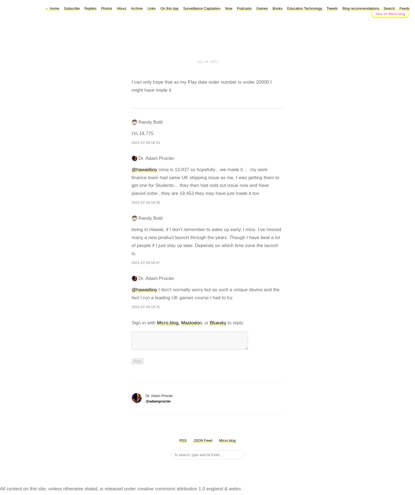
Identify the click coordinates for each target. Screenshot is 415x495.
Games (262, 8)
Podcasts (244, 8)
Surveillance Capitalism (202, 8)
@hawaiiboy (144, 169)
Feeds (404, 8)
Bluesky (218, 322)
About (121, 8)
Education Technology (305, 8)
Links (151, 8)
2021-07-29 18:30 (146, 202)
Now (228, 8)
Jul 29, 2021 (207, 62)
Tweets (332, 8)
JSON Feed (203, 444)
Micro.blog (167, 322)
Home (52, 8)
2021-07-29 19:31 (146, 307)
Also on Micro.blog (390, 14)
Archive (137, 8)
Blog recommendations (361, 8)
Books (277, 8)
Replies (90, 8)
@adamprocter (158, 405)
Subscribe (72, 8)
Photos (106, 8)
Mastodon (191, 322)
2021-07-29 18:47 (146, 263)
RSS (183, 444)
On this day (169, 8)
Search (389, 8)
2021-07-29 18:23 (146, 143)
